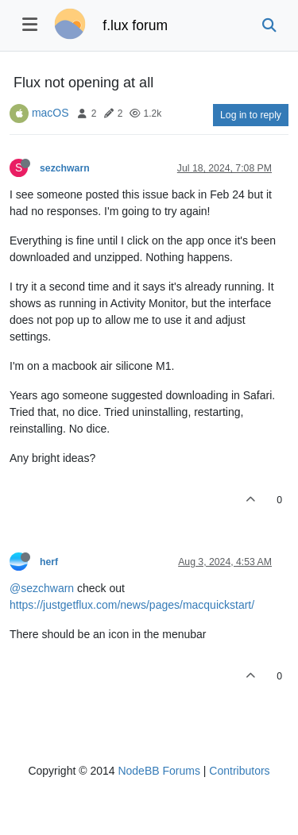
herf (49, 562)
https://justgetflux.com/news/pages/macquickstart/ (132, 604)
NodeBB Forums (158, 770)
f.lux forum (135, 25)
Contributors (239, 770)
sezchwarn (65, 168)
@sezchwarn (42, 588)
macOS (50, 112)
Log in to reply (250, 115)
